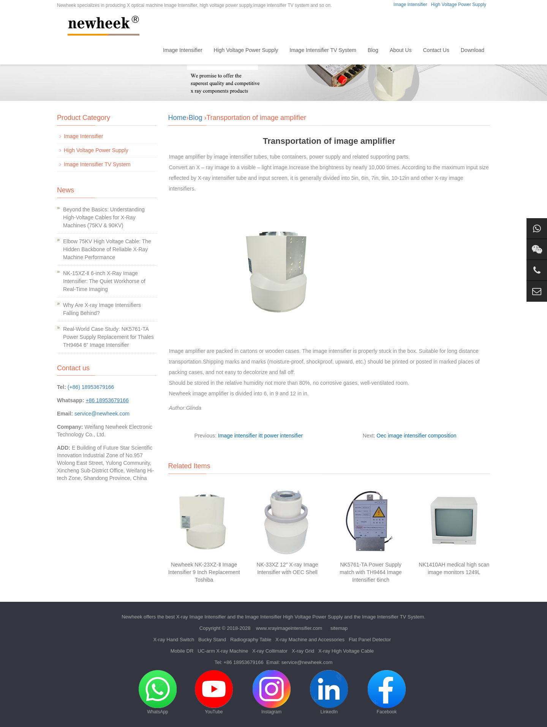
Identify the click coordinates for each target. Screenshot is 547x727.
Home (145, 50)
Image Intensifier (410, 4)
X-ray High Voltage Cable (346, 651)
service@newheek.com (102, 414)
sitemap (339, 628)
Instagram (272, 692)
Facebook (387, 692)
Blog (373, 50)
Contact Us (436, 50)
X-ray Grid (303, 651)
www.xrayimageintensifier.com (289, 628)
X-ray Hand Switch (173, 639)
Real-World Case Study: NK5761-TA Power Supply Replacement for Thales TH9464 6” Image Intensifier (108, 337)
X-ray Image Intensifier (201, 617)
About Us (401, 50)
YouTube (214, 692)
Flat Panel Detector (370, 639)
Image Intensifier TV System (322, 50)
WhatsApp (158, 692)
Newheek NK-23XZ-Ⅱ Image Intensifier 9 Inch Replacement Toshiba (204, 572)
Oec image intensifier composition (416, 436)
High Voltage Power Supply (458, 4)
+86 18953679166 (244, 662)
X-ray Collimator (270, 651)
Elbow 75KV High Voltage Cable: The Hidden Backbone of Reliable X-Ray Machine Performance (107, 249)
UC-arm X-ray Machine (223, 651)
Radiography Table (250, 639)
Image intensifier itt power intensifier (260, 436)
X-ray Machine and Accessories (310, 639)
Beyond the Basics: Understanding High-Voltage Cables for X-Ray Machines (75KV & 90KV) (104, 217)
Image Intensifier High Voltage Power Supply (294, 617)
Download (472, 50)
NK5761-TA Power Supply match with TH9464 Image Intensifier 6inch (371, 572)
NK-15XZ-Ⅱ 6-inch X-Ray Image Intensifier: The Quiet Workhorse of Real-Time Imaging (104, 281)
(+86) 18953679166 (91, 387)
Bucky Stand (212, 639)
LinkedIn (329, 692)
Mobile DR (182, 651)
